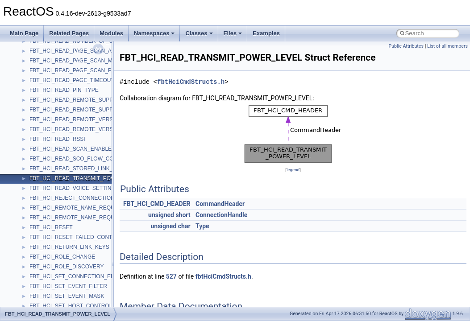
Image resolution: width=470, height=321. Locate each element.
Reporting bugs (33, 81)
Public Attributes (406, 46)
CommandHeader (220, 203)
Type (202, 226)
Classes (198, 33)
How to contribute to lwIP (45, 42)
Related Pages (69, 33)
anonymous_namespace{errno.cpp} (71, 297)
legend (293, 169)
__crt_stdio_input (49, 219)
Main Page (24, 33)
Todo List (26, 160)
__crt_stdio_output (51, 229)
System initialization (38, 101)
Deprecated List (34, 170)
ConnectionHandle (221, 214)
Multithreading (32, 111)
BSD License (30, 140)
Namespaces (154, 33)
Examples (266, 33)
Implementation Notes (41, 131)
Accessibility (43, 248)
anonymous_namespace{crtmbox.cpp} (75, 287)
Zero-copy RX (31, 91)
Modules (111, 33)
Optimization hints (36, 121)
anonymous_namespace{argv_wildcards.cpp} (83, 268)
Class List (34, 209)
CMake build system (39, 52)
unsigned (161, 214)
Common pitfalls (34, 62)
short (182, 214)
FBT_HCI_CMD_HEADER (157, 203)
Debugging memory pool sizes (51, 72)
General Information (38, 150)
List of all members (447, 46)
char (184, 226)
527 (171, 276)
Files (233, 33)
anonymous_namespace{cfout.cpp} (71, 278)
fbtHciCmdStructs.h (191, 82)
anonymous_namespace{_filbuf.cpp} (72, 258)
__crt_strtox (43, 238)
